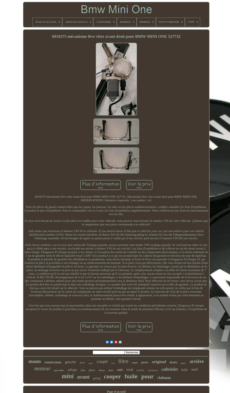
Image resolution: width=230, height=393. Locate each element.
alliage (72, 370)
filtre (123, 361)
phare (92, 370)
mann (35, 361)
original (159, 361)
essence (140, 370)
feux (113, 363)
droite (173, 362)
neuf (129, 369)
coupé (102, 361)
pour (147, 376)
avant (83, 377)
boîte (184, 370)
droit (82, 362)
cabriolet (170, 369)
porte (144, 362)
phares (183, 363)
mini (68, 376)
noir (194, 369)
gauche (70, 362)
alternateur (153, 370)
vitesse (102, 370)
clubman (164, 378)
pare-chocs (59, 370)
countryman (52, 362)
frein (83, 370)
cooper (112, 376)
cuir (120, 370)
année (90, 363)
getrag (96, 378)
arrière (197, 361)
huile (131, 376)
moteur (42, 368)
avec (111, 370)
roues (135, 362)
